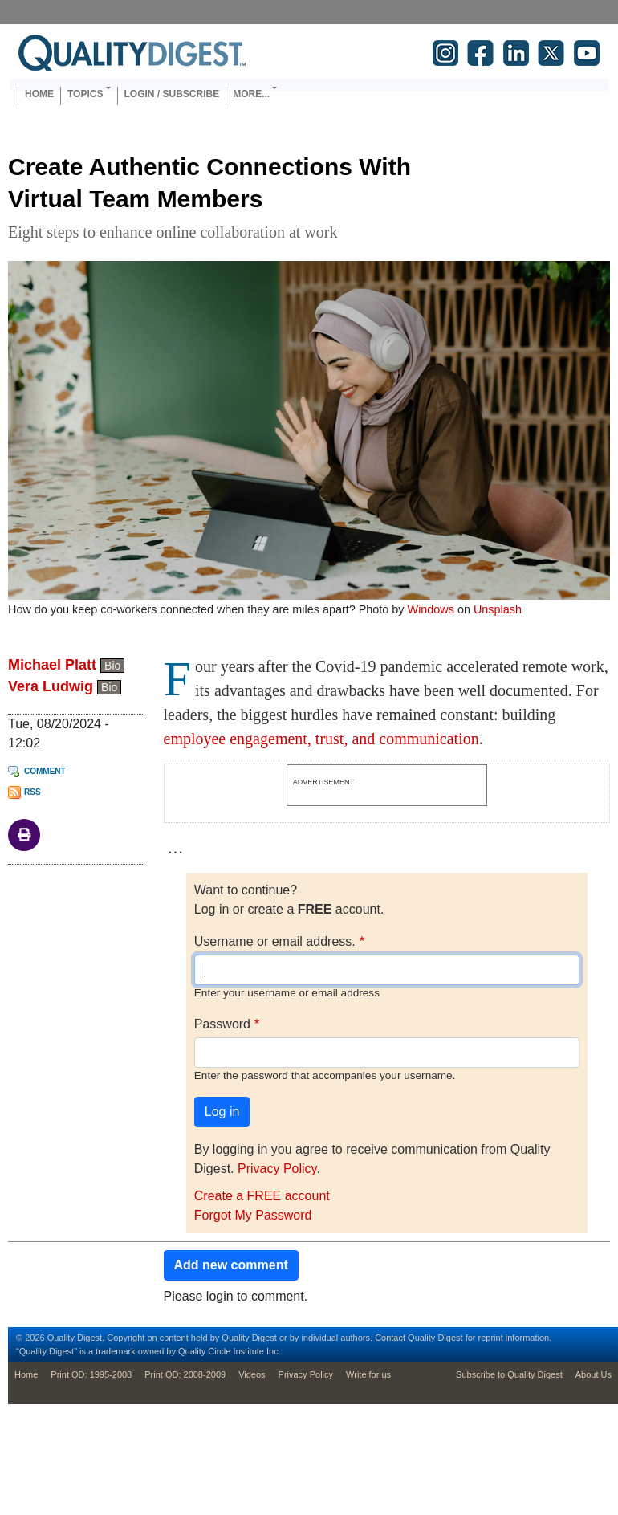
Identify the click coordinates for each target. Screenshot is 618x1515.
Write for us (368, 1374)
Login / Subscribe (172, 94)
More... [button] (251, 94)
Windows (431, 609)
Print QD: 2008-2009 (185, 1374)
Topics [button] (85, 94)
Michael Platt (52, 665)
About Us (593, 1374)
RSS (32, 792)
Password (222, 1024)
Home (39, 94)
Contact (390, 1337)
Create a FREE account (262, 1196)
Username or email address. (275, 941)
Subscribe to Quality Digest (509, 1374)
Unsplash (498, 609)
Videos (251, 1374)
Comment (45, 771)
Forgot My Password (253, 1215)
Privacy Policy (277, 1168)
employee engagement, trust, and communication (321, 738)
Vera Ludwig (50, 686)
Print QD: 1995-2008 (91, 1374)
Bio (112, 665)
